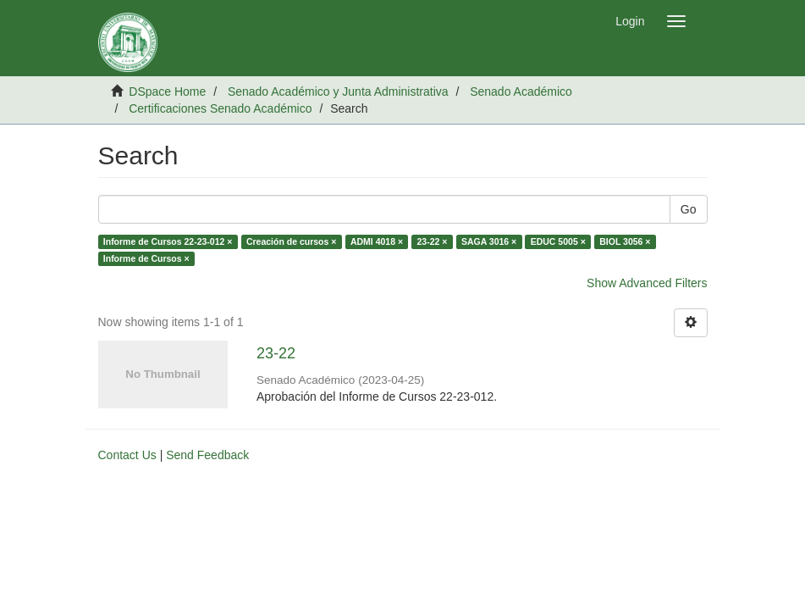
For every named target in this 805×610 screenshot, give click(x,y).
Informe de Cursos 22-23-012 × (168, 241)
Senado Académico (521, 91)
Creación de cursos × (291, 241)
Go (689, 209)
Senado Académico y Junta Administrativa (338, 91)
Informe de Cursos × (146, 258)
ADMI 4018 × (376, 241)
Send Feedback (207, 455)
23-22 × (432, 241)
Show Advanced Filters (647, 283)
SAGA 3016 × (488, 241)
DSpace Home (167, 91)
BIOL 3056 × (624, 241)
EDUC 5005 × (558, 241)
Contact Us (127, 455)
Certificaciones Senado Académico (220, 108)
